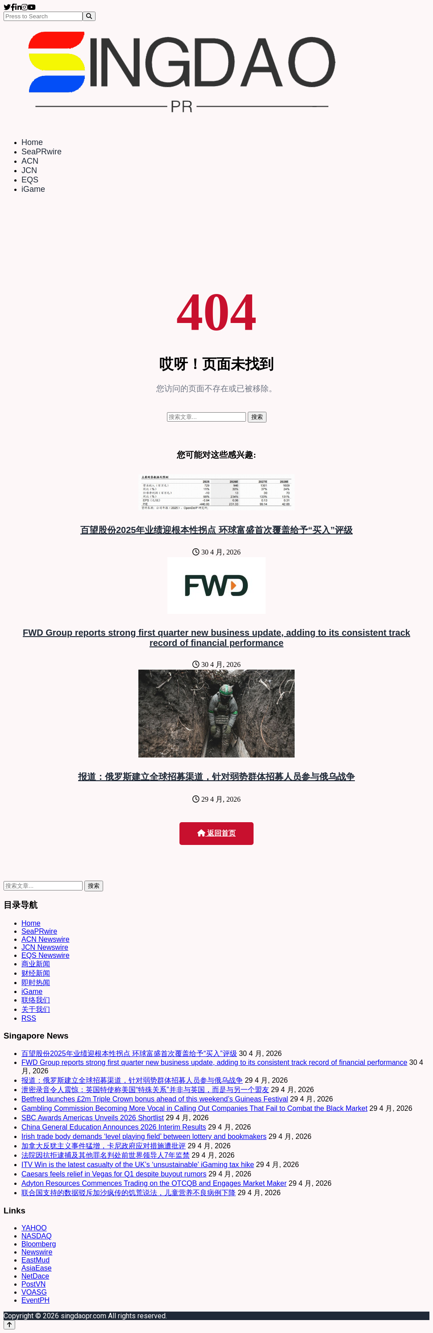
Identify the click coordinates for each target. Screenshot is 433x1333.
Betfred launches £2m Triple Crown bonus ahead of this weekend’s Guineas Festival (154, 1099)
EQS (29, 179)
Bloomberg (38, 1244)
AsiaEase (36, 1268)
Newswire (36, 1252)
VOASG (34, 1292)
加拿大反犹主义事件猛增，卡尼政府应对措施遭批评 (103, 1146)
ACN (29, 161)
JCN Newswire (44, 947)
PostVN (33, 1284)
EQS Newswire (45, 955)
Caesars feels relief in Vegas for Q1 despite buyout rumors (113, 1174)
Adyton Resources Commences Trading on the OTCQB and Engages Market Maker (154, 1183)
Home (32, 142)
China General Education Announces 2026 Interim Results (113, 1127)
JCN (29, 170)
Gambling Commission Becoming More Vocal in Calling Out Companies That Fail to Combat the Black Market (194, 1108)
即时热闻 (35, 982)
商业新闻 (35, 964)
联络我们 (35, 1000)
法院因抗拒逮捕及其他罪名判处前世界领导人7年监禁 (105, 1155)
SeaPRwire (41, 151)
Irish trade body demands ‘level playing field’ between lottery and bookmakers (143, 1136)
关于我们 (35, 1009)
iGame (33, 189)
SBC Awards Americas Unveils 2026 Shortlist (92, 1118)
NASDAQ (36, 1236)
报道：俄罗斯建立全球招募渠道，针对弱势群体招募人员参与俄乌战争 (216, 777)
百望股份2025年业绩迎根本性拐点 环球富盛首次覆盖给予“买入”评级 (216, 530)
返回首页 (216, 833)
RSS (28, 1018)
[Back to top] (9, 1324)
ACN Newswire (45, 939)
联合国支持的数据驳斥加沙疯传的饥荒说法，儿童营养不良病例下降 (128, 1192)
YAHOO (34, 1228)
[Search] (89, 16)
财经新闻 (35, 973)
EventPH (35, 1300)
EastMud (35, 1260)
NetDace (35, 1276)
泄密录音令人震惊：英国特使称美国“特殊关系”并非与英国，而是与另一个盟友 (145, 1089)
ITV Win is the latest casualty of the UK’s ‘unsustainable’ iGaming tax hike (137, 1164)
